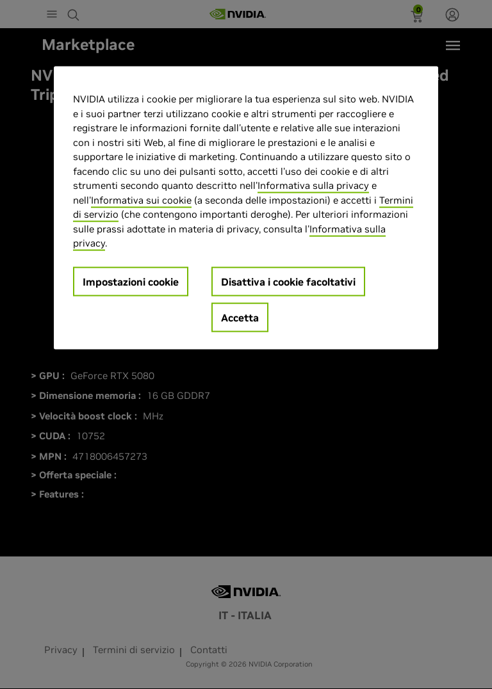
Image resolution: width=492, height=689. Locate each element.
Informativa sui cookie (141, 199)
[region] (246, 208)
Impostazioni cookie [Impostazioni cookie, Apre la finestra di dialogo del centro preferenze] (131, 281)
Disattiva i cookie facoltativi (288, 281)
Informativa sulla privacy (313, 185)
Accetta (240, 317)
